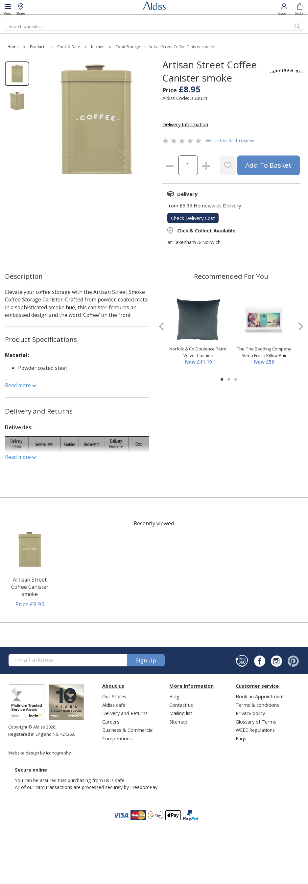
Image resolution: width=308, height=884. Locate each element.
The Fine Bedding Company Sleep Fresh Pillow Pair (264, 352)
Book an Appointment (260, 696)
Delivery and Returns (125, 713)
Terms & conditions (257, 705)
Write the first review (230, 140)
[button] (222, 379)
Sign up (146, 660)
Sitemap (178, 721)
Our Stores (114, 696)
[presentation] (161, 327)
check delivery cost (193, 218)
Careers (110, 721)
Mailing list (180, 713)
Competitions (117, 738)
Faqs (241, 738)
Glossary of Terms (256, 721)
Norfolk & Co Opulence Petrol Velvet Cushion (198, 352)
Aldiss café (113, 705)
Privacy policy (250, 713)
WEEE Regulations (255, 730)
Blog (174, 696)
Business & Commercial (128, 730)
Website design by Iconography (39, 753)
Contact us (181, 705)
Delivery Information (185, 124)
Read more (20, 385)
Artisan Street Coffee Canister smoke (30, 587)
